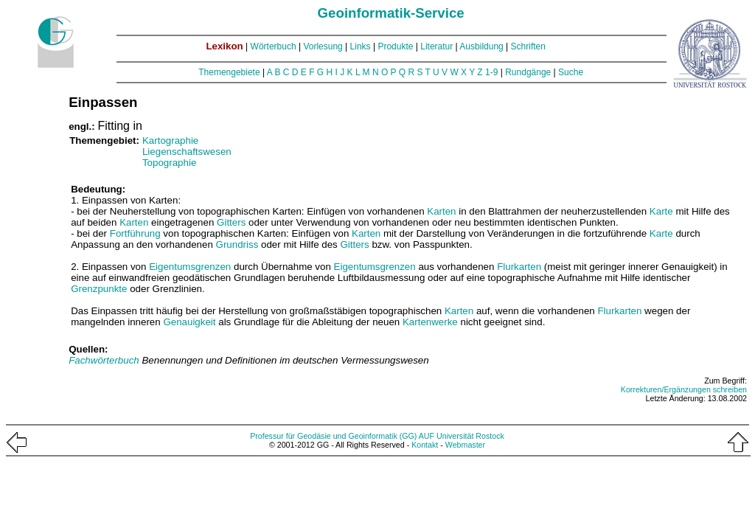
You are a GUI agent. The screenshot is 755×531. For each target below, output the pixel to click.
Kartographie (170, 140)
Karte (661, 211)
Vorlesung (322, 46)
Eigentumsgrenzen (190, 266)
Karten (441, 211)
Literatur (436, 46)
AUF (426, 435)
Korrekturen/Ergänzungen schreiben (684, 389)
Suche (570, 72)
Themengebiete (229, 72)
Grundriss (237, 244)
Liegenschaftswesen (187, 151)
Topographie (169, 162)
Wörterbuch (273, 46)
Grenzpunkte (99, 288)
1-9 (491, 72)
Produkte (395, 46)
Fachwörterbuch (105, 360)
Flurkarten (519, 266)
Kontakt (424, 444)
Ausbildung (481, 46)
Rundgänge (528, 72)
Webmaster (465, 444)
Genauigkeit (189, 321)
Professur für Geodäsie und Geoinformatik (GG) (333, 435)
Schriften (528, 46)
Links (360, 46)
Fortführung (135, 233)
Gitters (231, 222)
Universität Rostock (470, 435)
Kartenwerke (430, 321)
